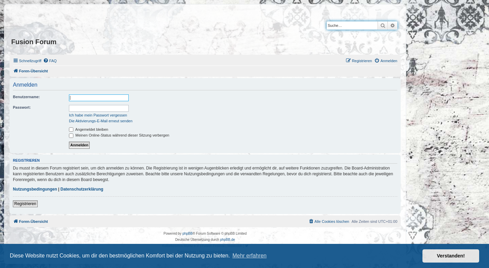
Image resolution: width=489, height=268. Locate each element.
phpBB (187, 233)
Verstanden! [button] (451, 255)
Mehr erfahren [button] (249, 255)
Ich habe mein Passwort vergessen (98, 115)
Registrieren (25, 203)
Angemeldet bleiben (88, 129)
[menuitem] (50, 61)
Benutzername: (26, 97)
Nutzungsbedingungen (35, 189)
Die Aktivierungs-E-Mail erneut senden (100, 121)
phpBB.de (227, 240)
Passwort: (22, 107)
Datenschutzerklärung (81, 189)
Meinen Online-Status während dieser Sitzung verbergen (119, 135)
